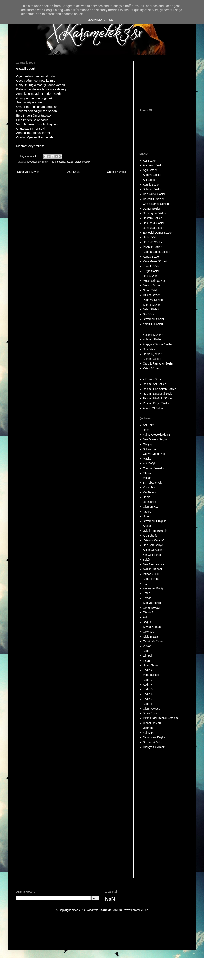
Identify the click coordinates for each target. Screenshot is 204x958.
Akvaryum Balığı (153, 588)
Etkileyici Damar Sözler (157, 232)
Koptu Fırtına (151, 578)
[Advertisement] (163, 81)
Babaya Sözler (152, 189)
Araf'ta (147, 525)
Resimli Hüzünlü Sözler (157, 398)
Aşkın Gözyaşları (153, 549)
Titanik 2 (148, 612)
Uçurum (148, 727)
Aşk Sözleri (150, 179)
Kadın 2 (148, 670)
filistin (45, 161)
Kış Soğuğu (150, 535)
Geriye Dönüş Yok (154, 453)
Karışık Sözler (152, 266)
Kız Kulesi (149, 487)
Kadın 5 (148, 689)
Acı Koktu (149, 425)
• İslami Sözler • (153, 334)
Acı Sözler (149, 160)
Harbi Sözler (151, 237)
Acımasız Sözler (153, 165)
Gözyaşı (148, 444)
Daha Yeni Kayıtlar (28, 171)
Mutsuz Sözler (152, 285)
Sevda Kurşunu (152, 626)
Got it (113, 19)
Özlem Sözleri (152, 295)
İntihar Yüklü (151, 574)
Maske (147, 458)
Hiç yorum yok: (29, 156)
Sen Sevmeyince (153, 564)
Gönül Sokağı (151, 607)
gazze (70, 161)
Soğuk (147, 622)
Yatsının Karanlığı (154, 540)
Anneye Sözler (152, 174)
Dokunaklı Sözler (153, 223)
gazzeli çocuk (82, 161)
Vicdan (147, 477)
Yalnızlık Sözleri (153, 324)
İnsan (146, 660)
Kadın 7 (148, 699)
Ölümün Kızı (151, 506)
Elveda (147, 598)
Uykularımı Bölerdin (155, 530)
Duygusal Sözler (153, 227)
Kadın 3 (148, 679)
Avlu (145, 617)
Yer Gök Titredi (152, 554)
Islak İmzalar (151, 636)
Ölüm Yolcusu (151, 708)
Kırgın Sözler (151, 271)
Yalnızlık (148, 732)
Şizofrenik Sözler (153, 319)
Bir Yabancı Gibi (153, 482)
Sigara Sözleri (152, 304)
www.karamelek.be (136, 910)
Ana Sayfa (73, 171)
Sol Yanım (149, 449)
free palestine (57, 161)
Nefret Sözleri (151, 290)
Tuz (145, 583)
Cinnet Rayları (152, 723)
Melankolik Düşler (154, 737)
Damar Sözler (151, 208)
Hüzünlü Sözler (152, 242)
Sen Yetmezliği (152, 602)
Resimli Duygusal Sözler (158, 393)
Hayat (146, 429)
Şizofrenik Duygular (155, 521)
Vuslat (147, 646)
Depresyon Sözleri (154, 213)
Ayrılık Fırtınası (152, 569)
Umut (146, 516)
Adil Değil (149, 463)
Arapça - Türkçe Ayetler (157, 344)
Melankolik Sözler (154, 280)
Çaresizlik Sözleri (154, 199)
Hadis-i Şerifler (152, 354)
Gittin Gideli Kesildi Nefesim (160, 718)
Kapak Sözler (151, 256)
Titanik (147, 473)
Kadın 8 (148, 703)
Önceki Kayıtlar (116, 171)
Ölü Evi (147, 655)
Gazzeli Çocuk (25, 68)
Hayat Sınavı (151, 665)
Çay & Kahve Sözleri (156, 203)
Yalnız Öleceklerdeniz (156, 434)
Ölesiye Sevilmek (154, 747)
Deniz (146, 497)
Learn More (96, 19)
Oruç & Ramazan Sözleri (158, 363)
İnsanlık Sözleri (152, 247)
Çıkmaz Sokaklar (153, 468)
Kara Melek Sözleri (155, 261)
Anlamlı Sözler (152, 339)
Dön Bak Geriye (153, 545)
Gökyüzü (148, 631)
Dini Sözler (150, 349)
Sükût (146, 559)
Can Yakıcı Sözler (154, 194)
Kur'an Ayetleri (152, 358)
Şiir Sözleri (150, 314)
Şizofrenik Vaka (152, 742)
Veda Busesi (151, 674)
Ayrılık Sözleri (151, 184)
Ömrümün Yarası (153, 641)
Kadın (146, 650)
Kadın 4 (148, 684)
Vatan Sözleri (151, 368)
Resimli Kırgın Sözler (156, 403)
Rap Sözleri (150, 275)
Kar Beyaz (149, 492)
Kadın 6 (148, 694)
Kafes (146, 593)
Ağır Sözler (150, 170)
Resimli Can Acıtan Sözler (159, 389)
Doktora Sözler (152, 218)
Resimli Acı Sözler (154, 384)
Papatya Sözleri (153, 299)
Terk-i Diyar (150, 713)
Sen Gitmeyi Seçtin (155, 439)
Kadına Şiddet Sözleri (156, 251)
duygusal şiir (34, 161)
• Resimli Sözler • (154, 379)
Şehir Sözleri (151, 309)
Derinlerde (149, 501)
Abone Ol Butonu (154, 408)
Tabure (147, 511)
